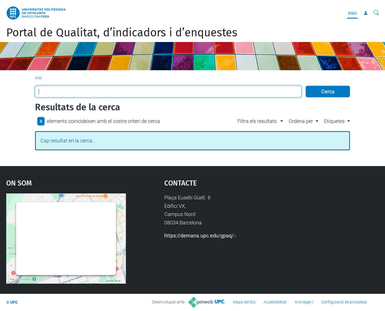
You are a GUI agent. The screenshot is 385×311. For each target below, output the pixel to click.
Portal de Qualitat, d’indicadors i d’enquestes (121, 32)
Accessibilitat (275, 302)
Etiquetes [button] (334, 121)
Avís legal (303, 302)
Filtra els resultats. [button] (257, 121)
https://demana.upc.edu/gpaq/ (199, 236)
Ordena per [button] (301, 121)
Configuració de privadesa (344, 302)
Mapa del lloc (244, 302)
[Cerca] (376, 13)
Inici (352, 13)
